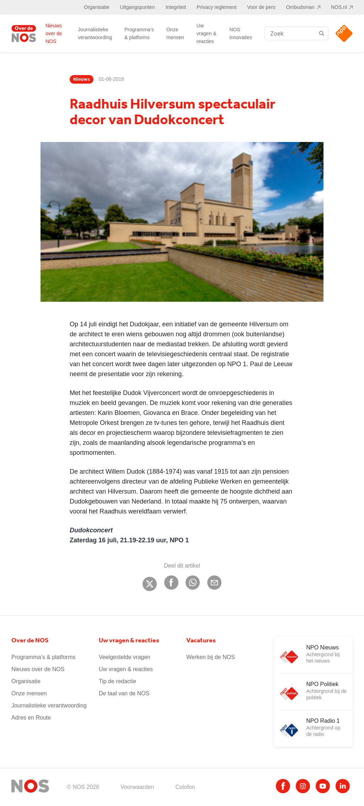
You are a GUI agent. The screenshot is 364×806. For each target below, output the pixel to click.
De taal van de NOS (124, 693)
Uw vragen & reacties (206, 33)
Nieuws (81, 79)
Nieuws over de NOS (54, 33)
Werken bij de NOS (210, 657)
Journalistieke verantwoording (95, 33)
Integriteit (176, 7)
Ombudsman (300, 7)
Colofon (185, 787)
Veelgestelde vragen (124, 657)
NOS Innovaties (240, 33)
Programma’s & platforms (139, 33)
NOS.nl (339, 7)
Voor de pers (261, 7)
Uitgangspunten (137, 7)
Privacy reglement (216, 7)
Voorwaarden (137, 787)
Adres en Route (31, 718)
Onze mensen (175, 33)
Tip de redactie (117, 681)
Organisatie (96, 7)
